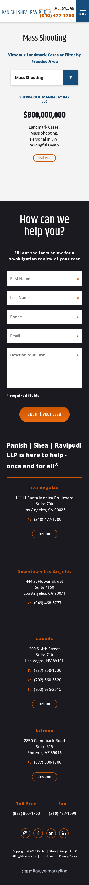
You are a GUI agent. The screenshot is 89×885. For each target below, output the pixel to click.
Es (56, 7)
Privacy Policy (67, 856)
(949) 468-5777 (44, 602)
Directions (45, 534)
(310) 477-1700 (57, 15)
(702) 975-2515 (44, 689)
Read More (44, 158)
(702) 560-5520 (44, 679)
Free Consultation (48, 10)
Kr (72, 7)
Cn (64, 7)
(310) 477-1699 (62, 813)
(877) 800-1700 (44, 670)
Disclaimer (48, 856)
